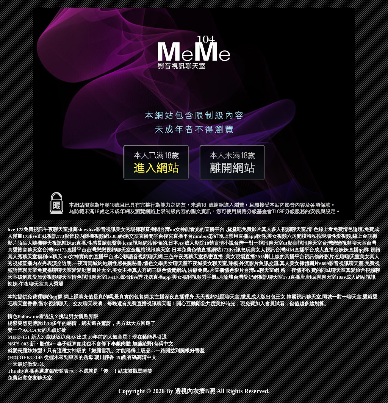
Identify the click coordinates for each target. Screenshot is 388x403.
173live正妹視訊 (39, 236)
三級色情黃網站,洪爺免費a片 (183, 270)
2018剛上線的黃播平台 (279, 256)
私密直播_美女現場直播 (229, 256)
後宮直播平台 (178, 236)
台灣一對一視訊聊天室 (258, 243)
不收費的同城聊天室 (323, 270)
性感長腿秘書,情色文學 (137, 263)
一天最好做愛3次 (26, 364)
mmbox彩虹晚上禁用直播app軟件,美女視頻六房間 (247, 236)
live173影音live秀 (124, 277)
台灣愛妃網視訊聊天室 (258, 277)
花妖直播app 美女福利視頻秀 (175, 277)
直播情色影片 (229, 270)
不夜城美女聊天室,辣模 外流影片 (223, 263)
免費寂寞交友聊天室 (30, 378)
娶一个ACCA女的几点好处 (37, 330)
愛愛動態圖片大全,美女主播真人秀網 (112, 270)
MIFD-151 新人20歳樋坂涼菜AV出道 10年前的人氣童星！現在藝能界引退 (87, 337)
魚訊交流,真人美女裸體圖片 (289, 263)
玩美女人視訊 (260, 250)
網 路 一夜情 (287, 270)
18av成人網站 (351, 277)
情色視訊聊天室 (89, 277)
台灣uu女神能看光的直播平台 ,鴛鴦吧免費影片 (210, 229)
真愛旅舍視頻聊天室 (49, 277)
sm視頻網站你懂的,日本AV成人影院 (165, 243)
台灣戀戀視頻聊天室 (344, 243)
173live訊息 (233, 250)
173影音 (65, 236)
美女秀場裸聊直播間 (138, 229)
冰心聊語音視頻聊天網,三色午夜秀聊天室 (158, 256)
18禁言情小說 (219, 243)
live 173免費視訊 (25, 229)
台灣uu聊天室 (259, 270)
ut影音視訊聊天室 (302, 243)
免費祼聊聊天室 (54, 270)
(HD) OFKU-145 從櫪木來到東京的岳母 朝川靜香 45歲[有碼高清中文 (82, 357)
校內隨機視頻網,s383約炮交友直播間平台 (119, 236)
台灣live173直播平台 (64, 250)
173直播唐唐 (296, 277)
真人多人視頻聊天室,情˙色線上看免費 (302, 229)
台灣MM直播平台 (294, 250)
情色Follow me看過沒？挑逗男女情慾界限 (53, 316)
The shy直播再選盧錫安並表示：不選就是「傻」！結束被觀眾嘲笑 (80, 371)
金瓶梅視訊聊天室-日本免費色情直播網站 (176, 250)
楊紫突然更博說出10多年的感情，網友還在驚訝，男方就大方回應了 (81, 323)
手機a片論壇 (220, 277)
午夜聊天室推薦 (60, 229)
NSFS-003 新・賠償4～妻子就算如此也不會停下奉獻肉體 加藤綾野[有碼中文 (90, 344)
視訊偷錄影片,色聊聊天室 (332, 256)
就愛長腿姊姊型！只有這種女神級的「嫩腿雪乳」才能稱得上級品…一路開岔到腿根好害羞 (106, 350)
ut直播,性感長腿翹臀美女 (99, 243)
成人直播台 (326, 250)
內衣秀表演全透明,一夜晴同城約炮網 (72, 263)
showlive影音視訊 (97, 229)
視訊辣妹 (62, 243)
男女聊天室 (175, 263)
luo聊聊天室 (323, 277)
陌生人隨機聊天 (34, 243)
